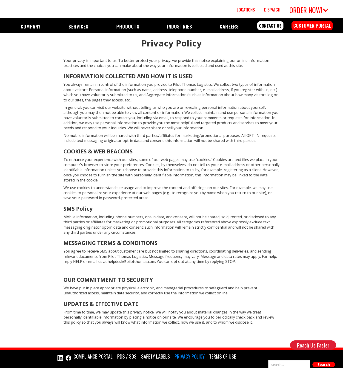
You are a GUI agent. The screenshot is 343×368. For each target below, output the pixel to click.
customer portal (312, 25)
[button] (308, 9)
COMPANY (31, 26)
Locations (246, 9)
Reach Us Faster (313, 345)
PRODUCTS (127, 26)
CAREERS (229, 26)
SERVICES (79, 26)
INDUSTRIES (179, 26)
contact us (270, 25)
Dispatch (272, 9)
